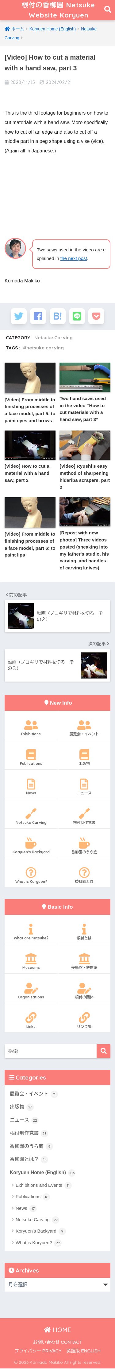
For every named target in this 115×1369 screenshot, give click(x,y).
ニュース (84, 787)
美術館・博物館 (84, 962)
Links (31, 1021)
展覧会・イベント (84, 728)
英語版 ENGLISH (84, 1351)
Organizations (31, 991)
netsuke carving (45, 348)
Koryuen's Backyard (41, 1232)
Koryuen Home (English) (42, 1173)
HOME (57, 1330)
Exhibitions (31, 728)
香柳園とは (84, 875)
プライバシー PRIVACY (38, 1351)
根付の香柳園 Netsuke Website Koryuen (58, 10)
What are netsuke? (31, 932)
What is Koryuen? (31, 875)
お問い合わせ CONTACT (57, 1342)
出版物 (84, 758)
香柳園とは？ (29, 1160)
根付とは (84, 932)
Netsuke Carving (53, 338)
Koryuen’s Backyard (31, 846)
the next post (73, 259)
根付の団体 (84, 991)
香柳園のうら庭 (84, 846)
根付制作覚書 (84, 817)
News (31, 787)
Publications (31, 758)
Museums (31, 962)
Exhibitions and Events (44, 1186)
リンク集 (84, 1021)
